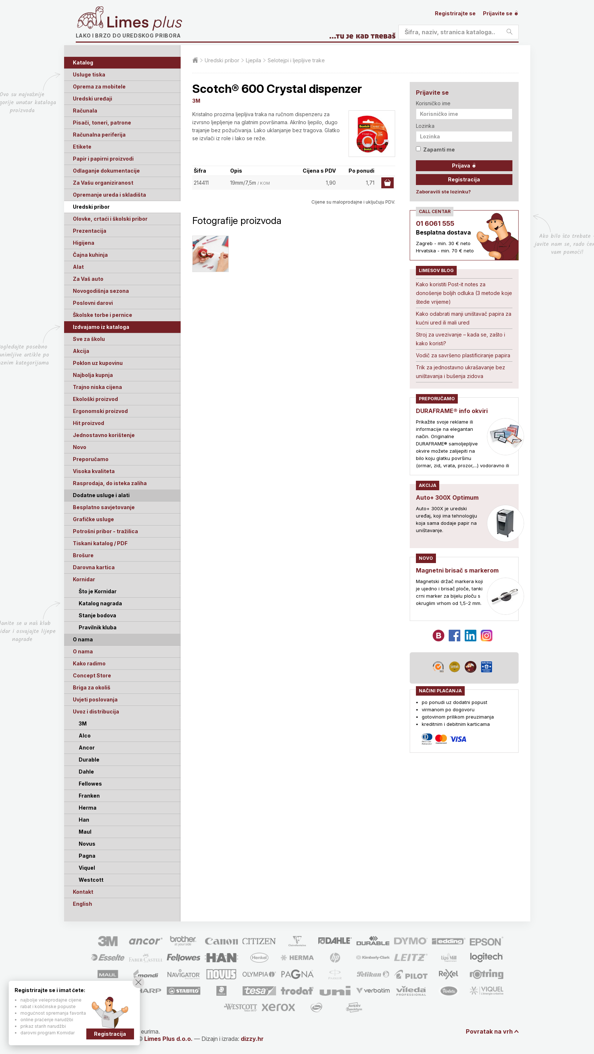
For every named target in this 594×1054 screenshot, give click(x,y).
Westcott (91, 880)
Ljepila (253, 60)
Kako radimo (89, 663)
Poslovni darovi (93, 303)
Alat (78, 267)
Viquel (87, 868)
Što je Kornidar (98, 591)
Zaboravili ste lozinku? (443, 191)
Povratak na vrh (489, 1031)
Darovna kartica (94, 567)
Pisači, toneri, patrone (102, 122)
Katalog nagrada (100, 603)
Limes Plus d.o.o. (168, 1038)
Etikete (82, 146)
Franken (89, 796)
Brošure (83, 555)
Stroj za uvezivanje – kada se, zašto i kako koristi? (460, 338)
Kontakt (83, 892)
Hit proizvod (88, 423)
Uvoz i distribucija (96, 711)
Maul (85, 832)
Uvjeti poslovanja (95, 699)
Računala (85, 110)
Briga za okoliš (91, 687)
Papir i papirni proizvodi (103, 159)
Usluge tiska (89, 74)
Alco (85, 735)
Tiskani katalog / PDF (100, 543)
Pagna (87, 856)
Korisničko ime (433, 103)
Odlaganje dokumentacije (106, 171)
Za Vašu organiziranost (103, 183)
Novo (79, 447)
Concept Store (92, 675)
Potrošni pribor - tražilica (105, 531)
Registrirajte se (455, 13)
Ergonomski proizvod (100, 411)
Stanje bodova (97, 615)
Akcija (81, 351)
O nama (83, 651)
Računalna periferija (99, 134)
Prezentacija (89, 231)
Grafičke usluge (93, 519)
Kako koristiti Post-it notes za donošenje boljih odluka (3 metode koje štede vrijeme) (464, 293)
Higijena (83, 243)
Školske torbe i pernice (102, 315)
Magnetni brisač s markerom (457, 570)
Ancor (87, 747)
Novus (87, 844)
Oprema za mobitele (99, 86)
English (82, 904)
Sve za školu (89, 339)
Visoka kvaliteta (94, 471)
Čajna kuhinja (90, 255)
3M (83, 723)
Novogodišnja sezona (101, 291)
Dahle (86, 771)
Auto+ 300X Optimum (447, 497)
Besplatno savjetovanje (104, 507)
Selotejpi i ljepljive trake (296, 60)
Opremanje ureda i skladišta (109, 195)
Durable (89, 759)
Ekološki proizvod (95, 399)
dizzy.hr (252, 1038)
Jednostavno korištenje (104, 435)
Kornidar (84, 579)
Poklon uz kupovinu (98, 363)
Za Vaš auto (88, 279)
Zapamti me (435, 149)
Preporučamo (91, 459)
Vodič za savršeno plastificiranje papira (463, 355)
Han (84, 820)
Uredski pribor (91, 207)
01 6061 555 (435, 223)
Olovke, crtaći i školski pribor (110, 219)
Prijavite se (501, 13)
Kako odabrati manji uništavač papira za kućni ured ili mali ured (463, 318)
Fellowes (90, 783)
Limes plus (144, 23)
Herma (88, 808)
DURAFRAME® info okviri (452, 410)
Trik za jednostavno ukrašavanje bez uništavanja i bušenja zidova (460, 371)
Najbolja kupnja (93, 375)
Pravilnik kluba (98, 627)
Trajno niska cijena (97, 387)
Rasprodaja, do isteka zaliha (110, 483)
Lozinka (425, 126)
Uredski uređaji (92, 98)
